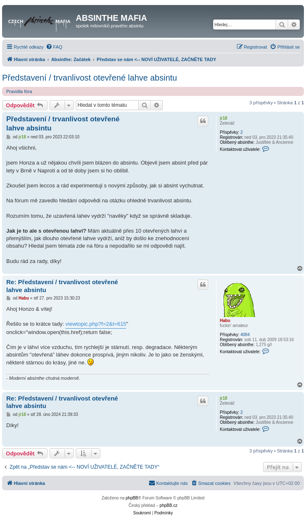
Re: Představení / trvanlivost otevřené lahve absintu (62, 285)
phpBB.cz (168, 505)
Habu (225, 320)
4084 (244, 334)
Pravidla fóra (19, 91)
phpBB (132, 498)
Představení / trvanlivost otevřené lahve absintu (89, 77)
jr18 (223, 118)
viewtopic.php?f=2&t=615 (95, 324)
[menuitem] (54, 47)
